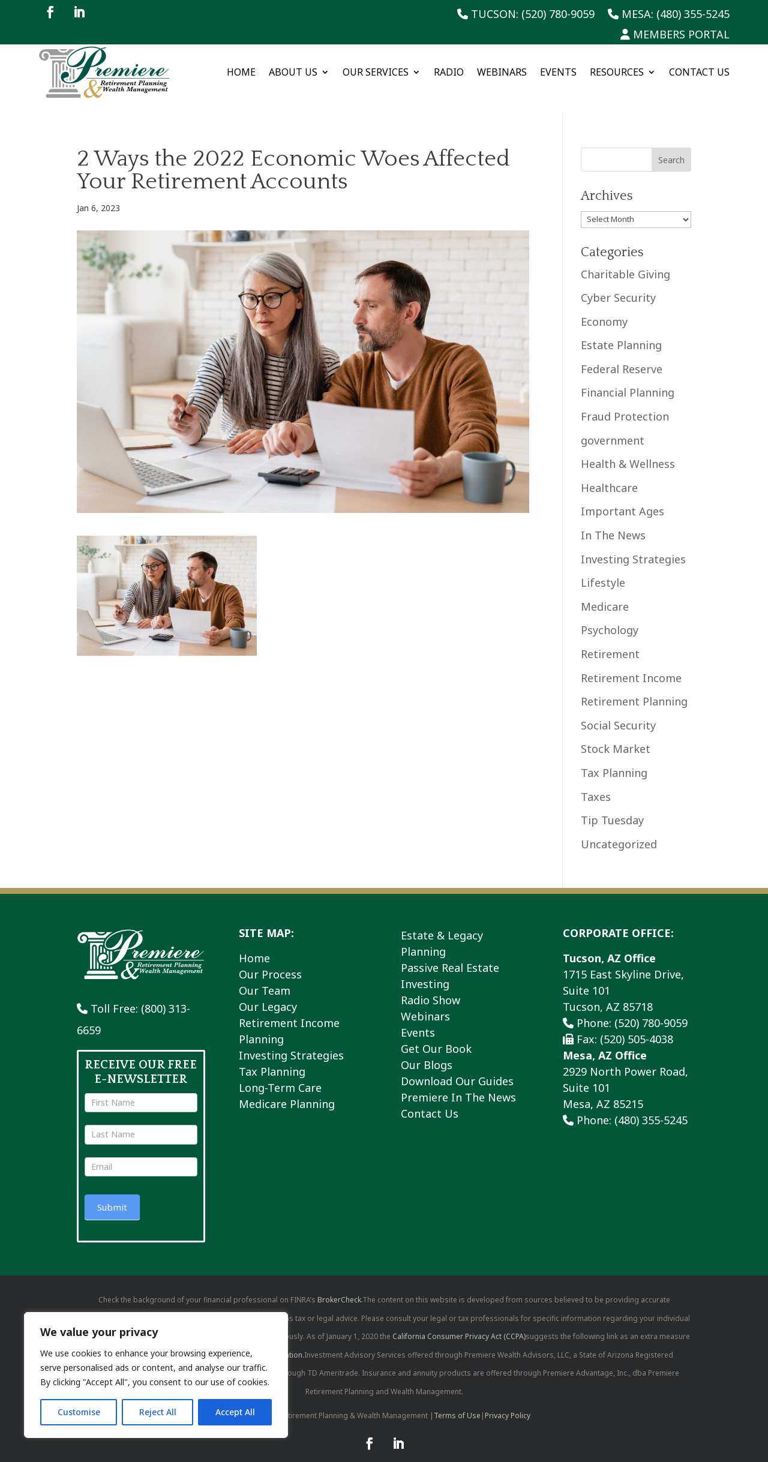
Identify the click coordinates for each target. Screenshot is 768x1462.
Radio (449, 72)
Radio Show (430, 987)
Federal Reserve (621, 356)
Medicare (605, 593)
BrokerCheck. (339, 1286)
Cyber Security (618, 284)
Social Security (618, 711)
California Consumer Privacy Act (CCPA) (459, 1323)
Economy (604, 308)
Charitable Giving (625, 260)
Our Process (270, 961)
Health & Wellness (628, 450)
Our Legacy (268, 993)
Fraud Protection (625, 403)
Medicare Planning (287, 1090)
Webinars (502, 72)
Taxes (596, 783)
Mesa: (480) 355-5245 (669, 14)
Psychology (609, 617)
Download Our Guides (457, 1068)
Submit (112, 1193)
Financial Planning (627, 379)
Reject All (157, 1412)
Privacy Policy (507, 1402)
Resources (617, 72)
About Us (293, 72)
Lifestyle (603, 569)
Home (241, 72)
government (612, 426)
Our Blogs (426, 1051)
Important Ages (622, 498)
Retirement (610, 641)
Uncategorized (619, 830)
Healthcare (609, 474)
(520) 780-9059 (651, 1009)
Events (558, 72)
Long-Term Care (280, 1074)
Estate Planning (621, 332)
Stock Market (615, 735)
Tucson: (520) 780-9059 (526, 14)
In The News (613, 522)
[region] (156, 1375)
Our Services (376, 72)
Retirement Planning (634, 688)
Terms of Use (457, 1402)
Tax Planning (614, 759)
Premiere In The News (458, 1084)
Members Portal (675, 35)
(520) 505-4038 (636, 1026)
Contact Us (699, 72)
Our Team (264, 977)
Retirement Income (631, 664)
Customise (79, 1412)
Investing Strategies (633, 545)
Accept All (235, 1412)
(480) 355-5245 (651, 1107)
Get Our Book (436, 1035)
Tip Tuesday (612, 807)
